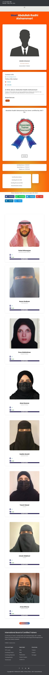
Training (7, 100)
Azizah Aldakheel (24, 556)
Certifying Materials (10, 654)
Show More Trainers (24, 623)
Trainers (34, 650)
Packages (34, 654)
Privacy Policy (27, 671)
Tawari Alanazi (24, 505)
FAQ (20, 650)
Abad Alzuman (24, 403)
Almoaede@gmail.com (11, 76)
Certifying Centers (9, 652)
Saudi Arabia (24, 259)
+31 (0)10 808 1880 (7, 2)
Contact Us (21, 659)
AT (12, 255)
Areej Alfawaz (24, 607)
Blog (20, 652)
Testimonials (8, 659)
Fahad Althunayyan (24, 250)
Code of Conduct (23, 657)
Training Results (9, 657)
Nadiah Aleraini (24, 454)
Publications (22, 654)
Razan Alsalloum (24, 301)
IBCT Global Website (37, 671)
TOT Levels (7, 650)
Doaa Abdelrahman (24, 352)
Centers (34, 652)
